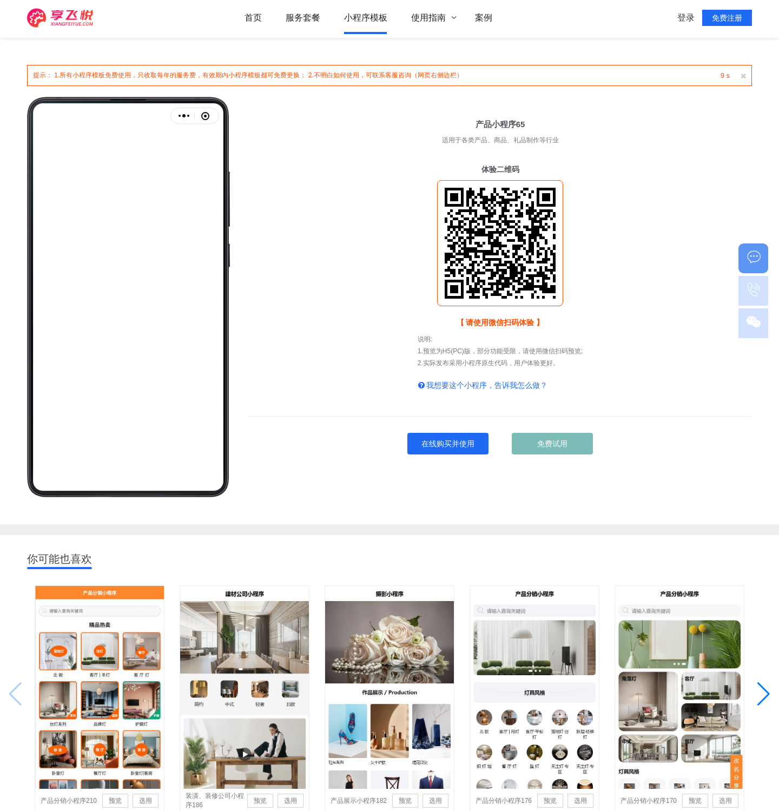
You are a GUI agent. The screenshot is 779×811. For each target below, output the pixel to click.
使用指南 (428, 18)
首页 (253, 18)
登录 (686, 18)
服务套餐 (303, 18)
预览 (113, 802)
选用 (144, 802)
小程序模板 (365, 18)
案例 (483, 18)
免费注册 (727, 19)
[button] (763, 695)
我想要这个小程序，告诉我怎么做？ (482, 385)
